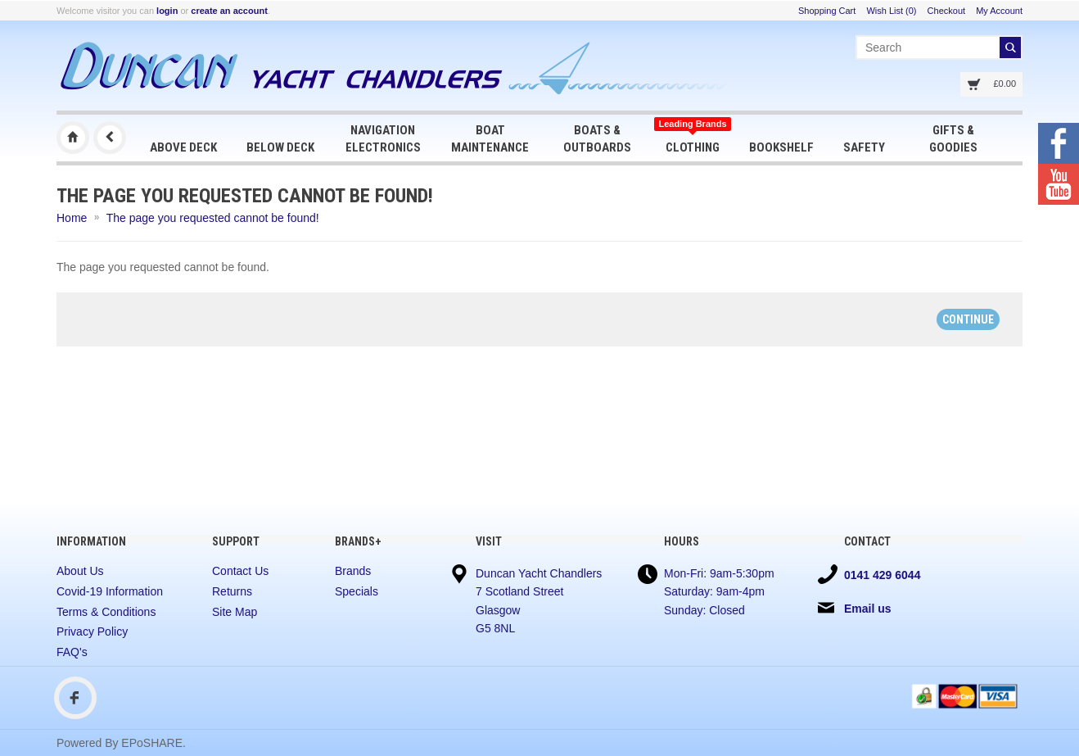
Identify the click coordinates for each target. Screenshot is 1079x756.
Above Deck (183, 147)
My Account (999, 11)
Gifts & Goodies (953, 139)
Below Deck (280, 147)
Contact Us (240, 570)
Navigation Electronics (383, 139)
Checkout (946, 11)
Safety (864, 147)
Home (71, 217)
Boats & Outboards (597, 139)
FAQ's (72, 652)
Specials (356, 591)
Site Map (234, 611)
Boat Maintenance (490, 139)
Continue (968, 319)
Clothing (692, 137)
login (167, 11)
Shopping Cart (827, 11)
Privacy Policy (92, 631)
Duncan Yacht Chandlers (73, 137)
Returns (232, 591)
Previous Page (109, 137)
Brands (353, 570)
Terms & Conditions (106, 611)
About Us (80, 570)
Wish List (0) (891, 11)
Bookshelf (781, 147)
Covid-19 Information (109, 591)
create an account (229, 11)
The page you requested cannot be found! (212, 217)
